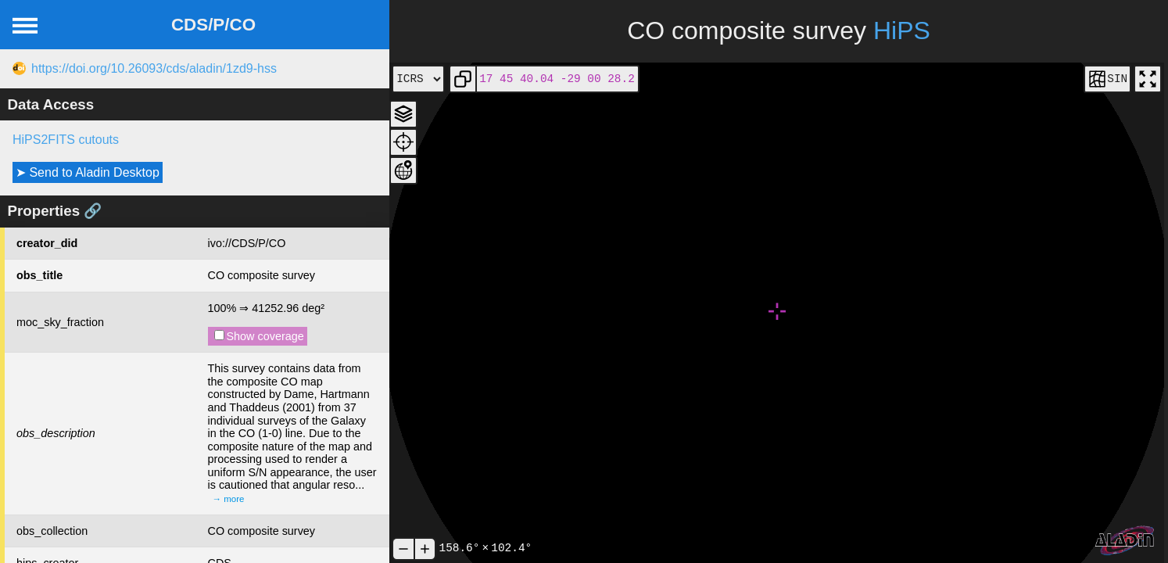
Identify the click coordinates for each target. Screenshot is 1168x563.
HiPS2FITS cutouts (66, 139)
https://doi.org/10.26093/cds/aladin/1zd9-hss (154, 68)
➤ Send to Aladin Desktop (87, 172)
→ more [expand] (229, 499)
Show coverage (259, 336)
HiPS (901, 30)
